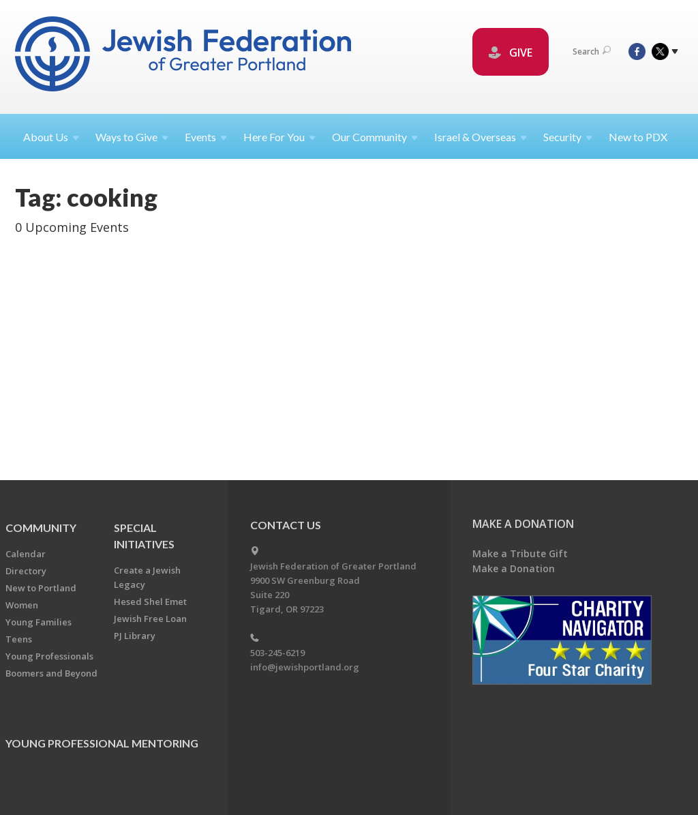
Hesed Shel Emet (150, 601)
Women (21, 605)
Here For (279, 136)
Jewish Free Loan (150, 618)
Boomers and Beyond (51, 673)
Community (40, 527)
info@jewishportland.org (304, 667)
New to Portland (40, 588)
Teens (18, 639)
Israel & (480, 136)
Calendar (25, 554)
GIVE (510, 52)
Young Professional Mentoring (101, 743)
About (51, 136)
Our (375, 136)
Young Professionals (49, 656)
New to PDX (638, 136)
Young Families (38, 622)
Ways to (131, 136)
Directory (25, 571)
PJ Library (134, 635)
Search (592, 51)
